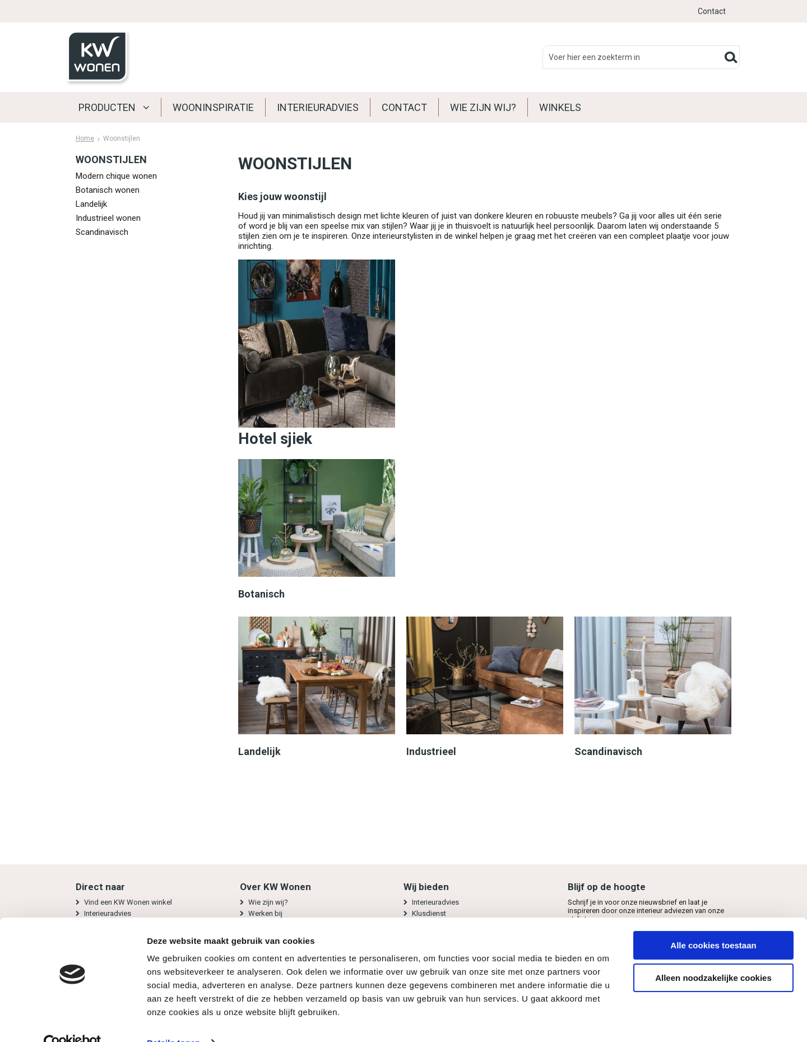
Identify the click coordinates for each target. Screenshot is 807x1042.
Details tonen (173, 1020)
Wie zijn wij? (483, 107)
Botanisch (261, 594)
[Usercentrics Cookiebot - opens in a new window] (73, 1020)
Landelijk (91, 204)
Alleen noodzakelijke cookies (713, 955)
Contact (712, 11)
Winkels (560, 107)
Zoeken (730, 57)
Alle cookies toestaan (713, 922)
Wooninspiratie (213, 107)
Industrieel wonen (108, 218)
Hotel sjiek (275, 439)
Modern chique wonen (116, 176)
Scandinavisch (102, 232)
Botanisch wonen (108, 190)
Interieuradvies (318, 107)
